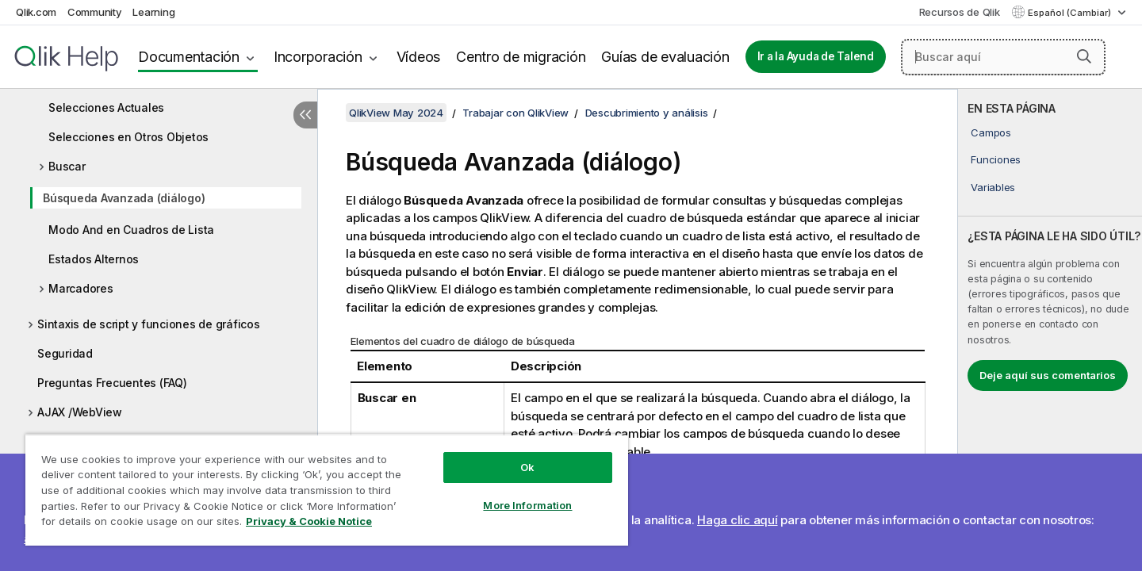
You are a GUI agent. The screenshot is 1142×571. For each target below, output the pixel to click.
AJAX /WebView (79, 412)
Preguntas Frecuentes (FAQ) (112, 382)
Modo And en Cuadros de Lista (131, 229)
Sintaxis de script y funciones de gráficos (148, 324)
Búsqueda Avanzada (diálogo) (124, 198)
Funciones (996, 159)
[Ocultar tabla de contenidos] (305, 115)
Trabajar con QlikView (515, 112)
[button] (1084, 56)
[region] (326, 490)
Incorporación (318, 56)
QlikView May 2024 (396, 112)
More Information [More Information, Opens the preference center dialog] (527, 505)
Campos (991, 132)
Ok (527, 467)
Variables (993, 187)
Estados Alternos (93, 259)
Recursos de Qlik (959, 12)
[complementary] (1050, 330)
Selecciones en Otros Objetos (128, 137)
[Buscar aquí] (1003, 57)
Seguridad (65, 353)
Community (94, 12)
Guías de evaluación (665, 56)
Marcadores (80, 288)
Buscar (67, 166)
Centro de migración (520, 56)
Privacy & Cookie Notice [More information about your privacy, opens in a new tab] (309, 521)
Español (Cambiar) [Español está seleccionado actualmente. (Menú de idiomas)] (1070, 12)
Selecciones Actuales (106, 107)
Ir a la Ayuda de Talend (815, 56)
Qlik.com (36, 12)
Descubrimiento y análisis (646, 112)
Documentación (189, 56)
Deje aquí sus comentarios (1047, 375)
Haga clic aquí (737, 519)
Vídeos (419, 56)
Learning (153, 12)
